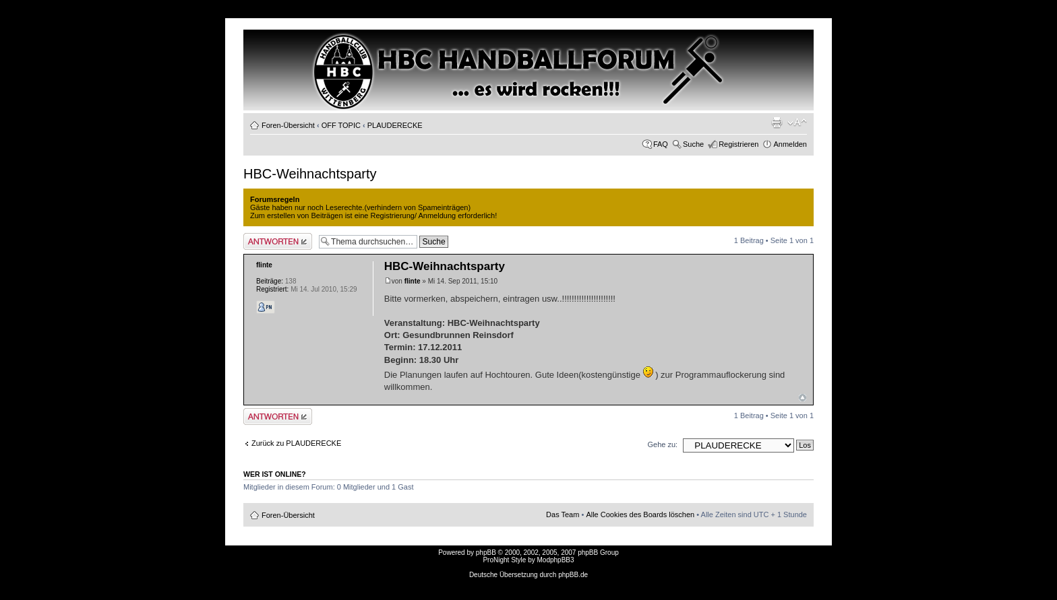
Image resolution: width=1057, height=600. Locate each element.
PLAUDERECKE (395, 125)
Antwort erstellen (277, 241)
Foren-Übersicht (288, 125)
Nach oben (802, 397)
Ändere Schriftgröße (797, 122)
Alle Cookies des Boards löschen (640, 514)
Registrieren (738, 144)
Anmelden (790, 144)
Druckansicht (776, 122)
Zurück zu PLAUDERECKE (296, 443)
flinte (412, 281)
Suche (693, 144)
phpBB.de (573, 574)
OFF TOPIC (341, 125)
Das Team (562, 514)
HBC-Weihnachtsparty (309, 173)
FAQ (660, 144)
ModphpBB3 (555, 560)
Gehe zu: (662, 444)
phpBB (486, 552)
